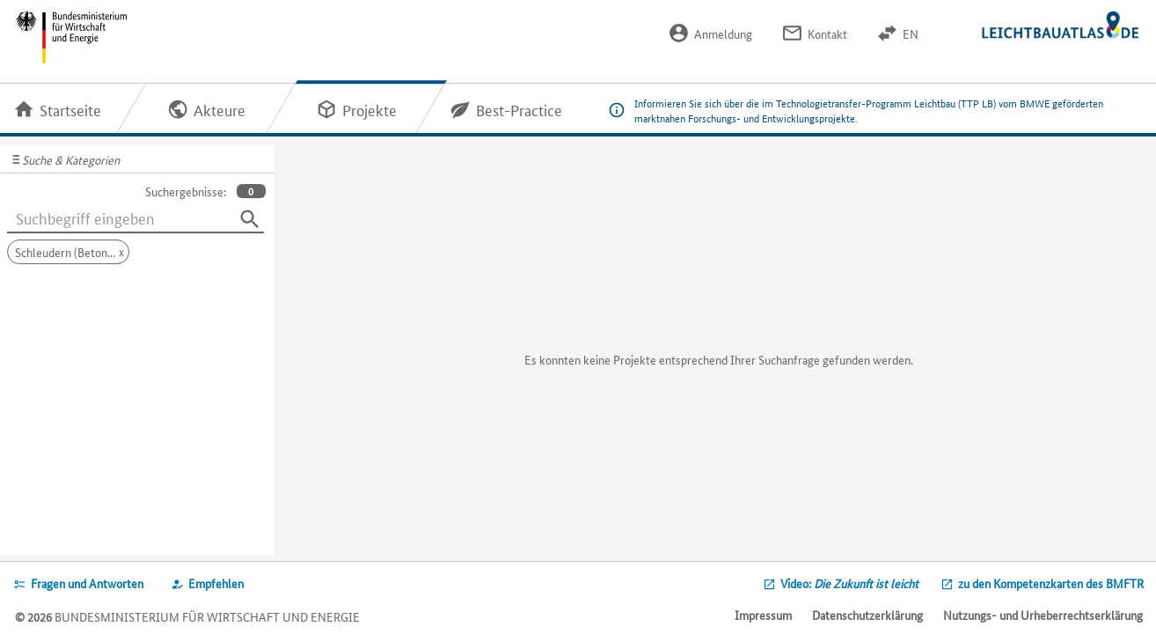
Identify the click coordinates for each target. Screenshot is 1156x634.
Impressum (763, 614)
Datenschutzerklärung (867, 614)
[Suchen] (250, 219)
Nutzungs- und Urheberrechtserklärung (1043, 614)
